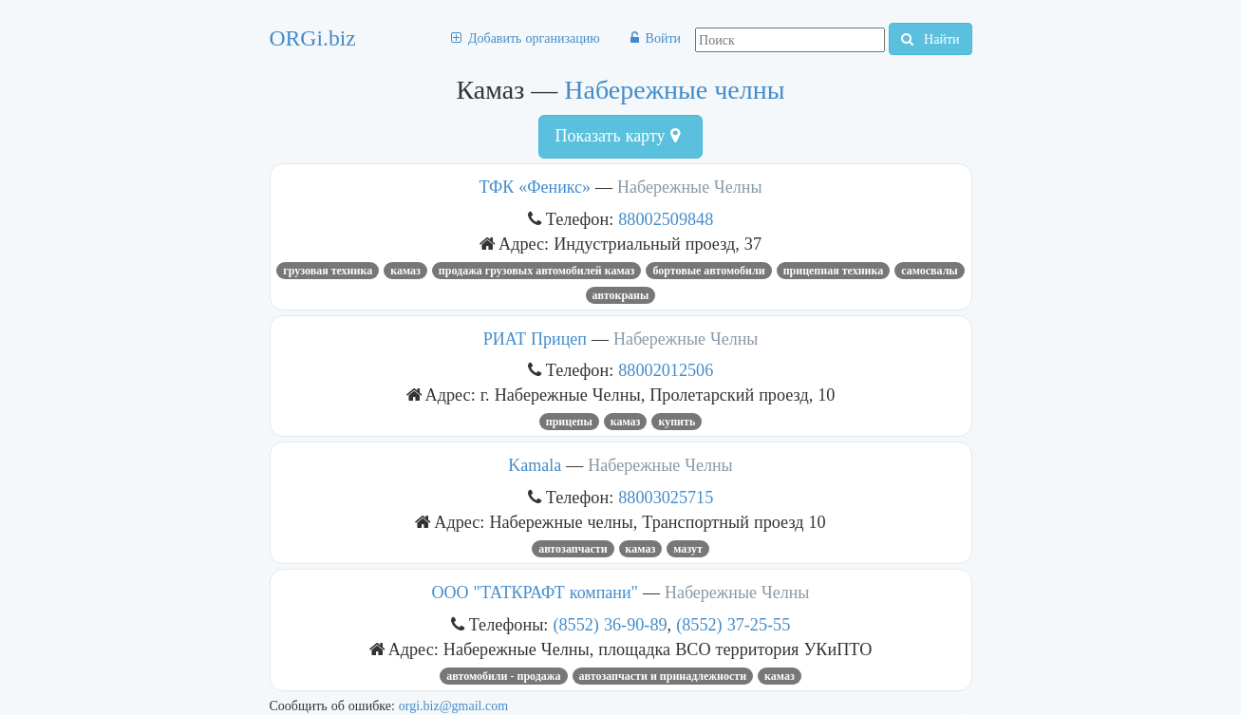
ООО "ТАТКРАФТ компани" (535, 592)
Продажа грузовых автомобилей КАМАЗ (537, 270)
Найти (930, 39)
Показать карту (617, 135)
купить (676, 421)
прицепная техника (833, 270)
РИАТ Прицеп (535, 339)
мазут (688, 549)
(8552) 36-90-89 (610, 624)
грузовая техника (327, 270)
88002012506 (665, 370)
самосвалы (929, 270)
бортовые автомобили (708, 270)
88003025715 (665, 497)
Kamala (534, 465)
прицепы (569, 421)
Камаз (405, 270)
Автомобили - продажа (503, 676)
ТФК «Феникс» (535, 187)
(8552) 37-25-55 (733, 624)
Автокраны (620, 295)
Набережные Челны (689, 187)
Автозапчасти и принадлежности (663, 676)
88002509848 (665, 219)
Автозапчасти (572, 549)
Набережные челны (674, 89)
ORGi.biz (313, 38)
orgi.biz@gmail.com (453, 705)
